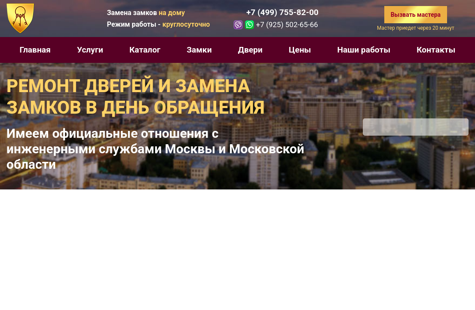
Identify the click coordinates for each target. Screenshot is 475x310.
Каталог (144, 50)
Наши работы (364, 50)
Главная (35, 50)
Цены (300, 50)
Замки (199, 50)
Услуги (90, 50)
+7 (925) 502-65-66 (287, 24)
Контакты (436, 50)
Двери (250, 50)
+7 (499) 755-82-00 (282, 12)
